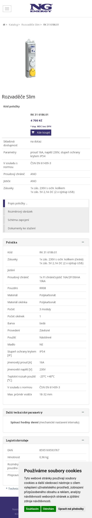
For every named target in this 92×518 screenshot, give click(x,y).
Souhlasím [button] (32, 508)
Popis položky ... (17, 203)
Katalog (13, 24)
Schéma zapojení (18, 220)
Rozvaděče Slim (31, 24)
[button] (40, 133)
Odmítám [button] (48, 508)
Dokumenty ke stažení (21, 228)
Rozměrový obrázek (20, 211)
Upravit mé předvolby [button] (71, 508)
